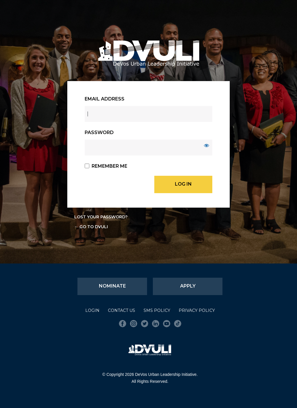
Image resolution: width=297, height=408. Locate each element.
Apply (187, 286)
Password (99, 132)
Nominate (112, 286)
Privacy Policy (197, 310)
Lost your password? (101, 216)
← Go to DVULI (91, 226)
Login (92, 310)
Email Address (104, 99)
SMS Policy (157, 310)
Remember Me (109, 166)
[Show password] (206, 145)
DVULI (148, 54)
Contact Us (121, 310)
